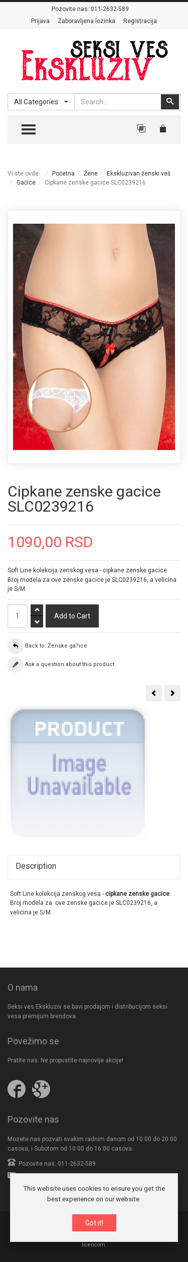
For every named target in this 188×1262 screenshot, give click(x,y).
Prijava (40, 21)
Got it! (94, 1223)
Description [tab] (36, 866)
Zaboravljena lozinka (86, 21)
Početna (63, 173)
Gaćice (26, 182)
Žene (91, 173)
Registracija (140, 21)
